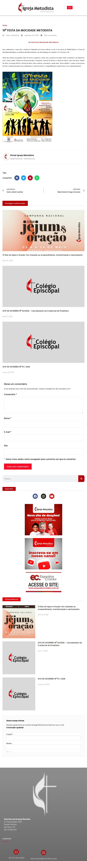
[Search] (81, 478)
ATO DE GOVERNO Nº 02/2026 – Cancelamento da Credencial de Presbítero (35, 310)
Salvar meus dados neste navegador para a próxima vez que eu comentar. (41, 459)
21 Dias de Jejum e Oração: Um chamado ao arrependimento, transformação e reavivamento (42, 254)
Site (6, 445)
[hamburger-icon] (70, 7)
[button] (16, 177)
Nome (7, 418)
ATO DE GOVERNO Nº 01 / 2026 (16, 366)
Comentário (10, 394)
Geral (5, 25)
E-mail (7, 432)
